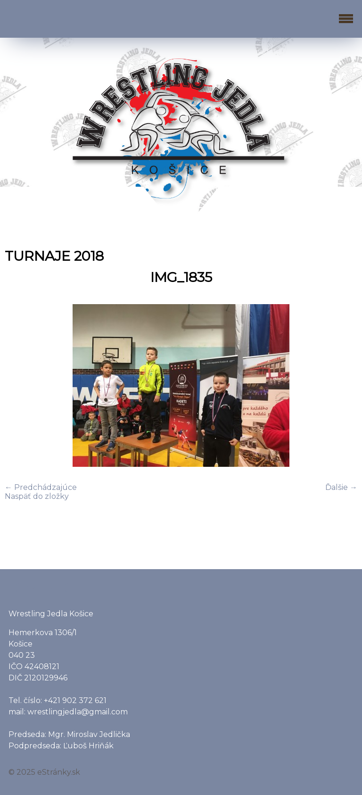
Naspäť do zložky (37, 496)
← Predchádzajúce (41, 487)
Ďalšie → (341, 487)
